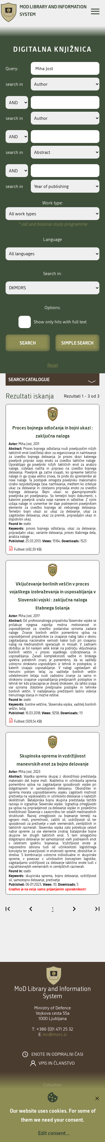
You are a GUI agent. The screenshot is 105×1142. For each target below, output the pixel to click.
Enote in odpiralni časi (57, 1054)
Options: (53, 307)
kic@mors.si (55, 1034)
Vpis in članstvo (57, 1063)
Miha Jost (25, 444)
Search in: (52, 273)
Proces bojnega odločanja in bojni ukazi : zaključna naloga (52, 431)
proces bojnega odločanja (45, 529)
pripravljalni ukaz (21, 533)
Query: (12, 68)
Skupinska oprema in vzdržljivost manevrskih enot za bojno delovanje (53, 759)
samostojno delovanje (28, 880)
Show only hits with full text (60, 321)
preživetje (53, 880)
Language (52, 239)
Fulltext (19, 549)
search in (14, 84)
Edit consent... (54, 1133)
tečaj (22, 709)
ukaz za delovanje (81, 529)
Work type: (52, 203)
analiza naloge (19, 537)
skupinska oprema (38, 876)
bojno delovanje (66, 876)
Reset (52, 365)
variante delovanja (49, 533)
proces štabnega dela (79, 533)
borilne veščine (36, 704)
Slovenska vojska (60, 704)
